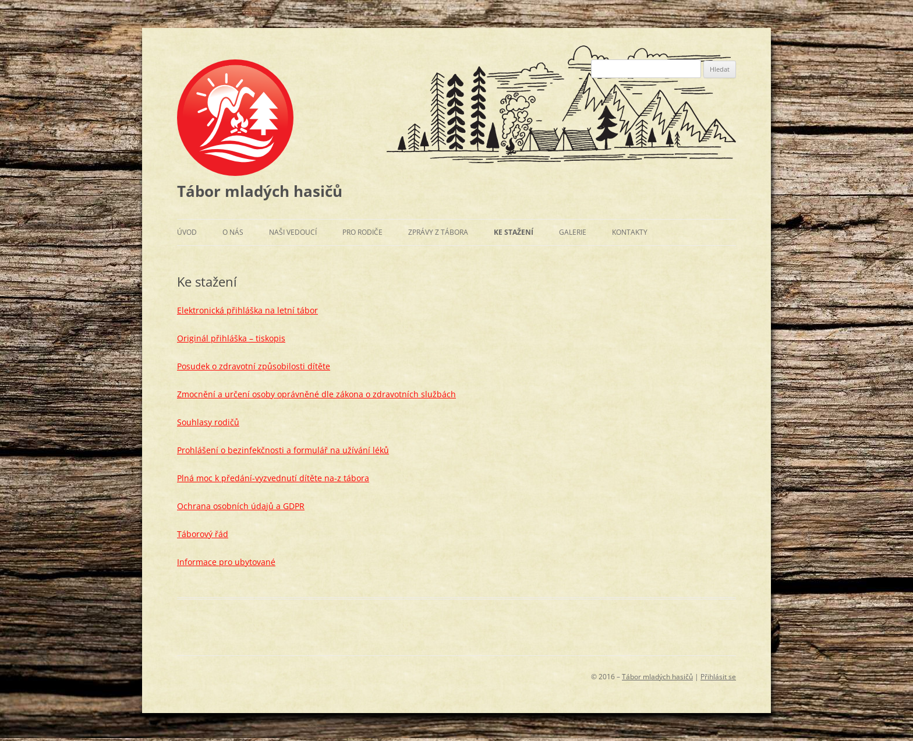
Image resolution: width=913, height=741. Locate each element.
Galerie (572, 232)
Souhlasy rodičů (208, 422)
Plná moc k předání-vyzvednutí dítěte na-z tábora (273, 478)
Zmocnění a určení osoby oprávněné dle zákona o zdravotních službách (316, 394)
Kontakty (629, 232)
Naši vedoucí (293, 232)
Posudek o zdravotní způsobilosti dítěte (253, 366)
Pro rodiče (362, 232)
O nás (232, 232)
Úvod (187, 232)
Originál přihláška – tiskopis (231, 338)
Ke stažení (513, 232)
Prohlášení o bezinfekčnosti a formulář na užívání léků (283, 450)
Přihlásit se (718, 677)
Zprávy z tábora (438, 232)
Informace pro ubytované (226, 561)
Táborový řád (202, 533)
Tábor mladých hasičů (259, 191)
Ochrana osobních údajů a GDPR (241, 505)
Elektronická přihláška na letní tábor (247, 310)
